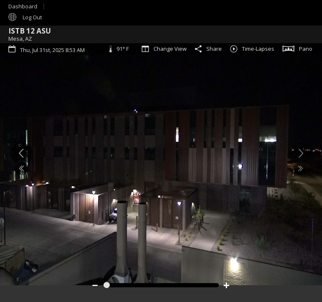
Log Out (32, 17)
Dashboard (22, 6)
